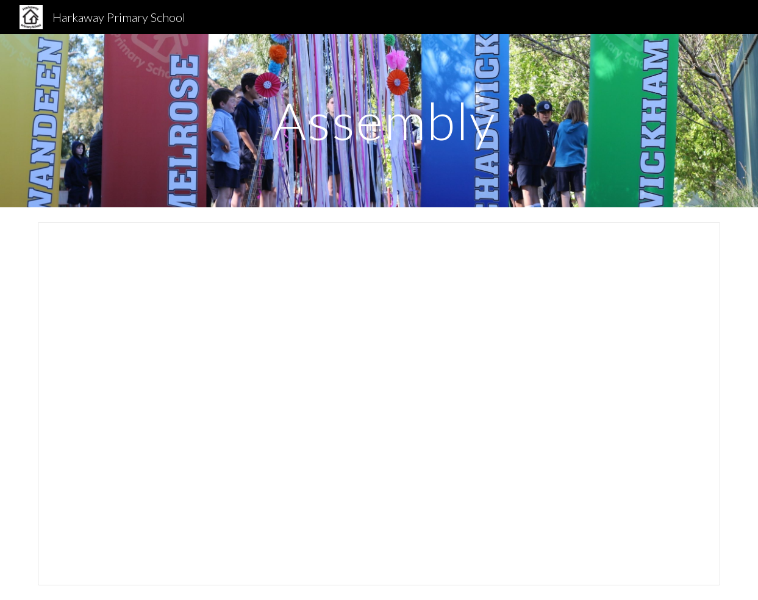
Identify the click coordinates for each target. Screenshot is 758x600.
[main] (378, 120)
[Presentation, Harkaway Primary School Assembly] (379, 403)
